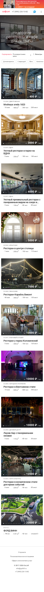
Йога (31, 61)
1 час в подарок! (28, 7)
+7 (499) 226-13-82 (20, 11)
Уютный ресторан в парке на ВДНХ (19, 152)
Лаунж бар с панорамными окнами (18, 434)
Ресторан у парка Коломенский (21, 340)
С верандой (22, 61)
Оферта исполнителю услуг (22, 561)
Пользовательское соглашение (22, 556)
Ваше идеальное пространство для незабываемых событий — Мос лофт (28, 3)
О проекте (22, 552)
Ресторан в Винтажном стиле (20, 387)
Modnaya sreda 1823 (14, 104)
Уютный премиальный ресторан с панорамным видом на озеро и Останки (22, 201)
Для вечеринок (8, 61)
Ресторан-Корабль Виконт (18, 294)
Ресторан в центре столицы (19, 248)
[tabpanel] (22, 83)
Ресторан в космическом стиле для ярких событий (20, 483)
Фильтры (37, 54)
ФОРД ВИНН (10, 530)
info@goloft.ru (21, 568)
